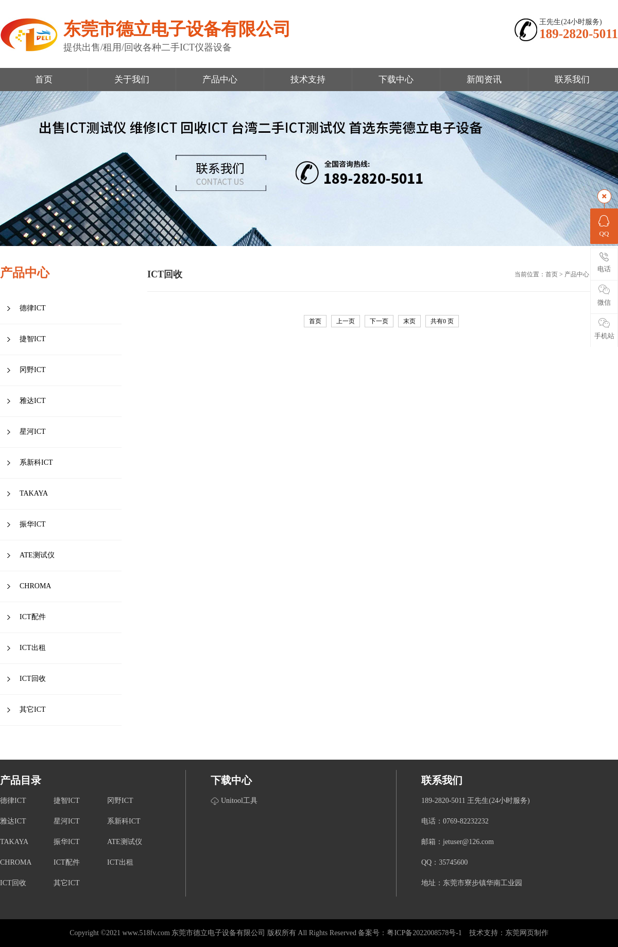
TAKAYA (34, 493)
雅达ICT (33, 401)
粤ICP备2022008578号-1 (424, 933)
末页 (409, 321)
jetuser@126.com (468, 842)
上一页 (345, 321)
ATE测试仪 (37, 555)
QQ (604, 225)
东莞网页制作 (526, 933)
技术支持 (307, 79)
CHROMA (35, 586)
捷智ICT (33, 339)
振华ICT (33, 524)
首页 (44, 79)
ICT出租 (33, 648)
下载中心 (396, 79)
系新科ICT (36, 462)
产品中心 (219, 79)
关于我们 (131, 79)
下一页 (379, 321)
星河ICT (33, 431)
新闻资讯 (484, 79)
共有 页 (442, 321)
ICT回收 (33, 678)
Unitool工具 (239, 800)
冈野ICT (33, 370)
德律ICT (33, 308)
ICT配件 (33, 617)
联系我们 (572, 79)
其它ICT (33, 709)
